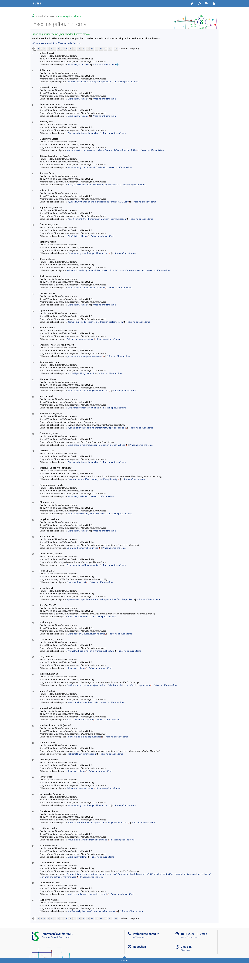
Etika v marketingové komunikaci (83, 133)
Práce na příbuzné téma (69, 16)
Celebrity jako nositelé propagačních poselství (89, 81)
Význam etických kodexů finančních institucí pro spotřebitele (97, 427)
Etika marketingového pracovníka (83, 565)
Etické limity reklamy (77, 236)
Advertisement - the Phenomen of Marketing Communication (97, 218)
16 (92, 48)
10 (65, 48)
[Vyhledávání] (199, 4)
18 (101, 48)
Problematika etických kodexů (81, 753)
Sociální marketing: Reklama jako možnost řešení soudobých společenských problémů (108, 685)
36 (116, 48)
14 (83, 48)
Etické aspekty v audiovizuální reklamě (86, 167)
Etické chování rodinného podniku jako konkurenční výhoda (96, 444)
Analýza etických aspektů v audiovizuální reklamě (91, 911)
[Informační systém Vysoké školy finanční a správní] (36, 3)
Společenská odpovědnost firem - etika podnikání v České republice (99, 599)
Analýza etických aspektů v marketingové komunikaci (93, 184)
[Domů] (192, 4)
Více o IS (186, 946)
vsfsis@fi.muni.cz (140, 937)
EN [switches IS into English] (206, 3)
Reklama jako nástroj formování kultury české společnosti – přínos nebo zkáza (105, 270)
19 (105, 48)
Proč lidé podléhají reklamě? (81, 373)
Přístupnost (185, 950)
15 (88, 48)
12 (74, 48)
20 (110, 48)
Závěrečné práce (46, 16)
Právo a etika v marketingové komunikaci (87, 839)
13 (79, 48)
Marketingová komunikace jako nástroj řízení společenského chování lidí (102, 150)
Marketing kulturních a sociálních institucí (87, 894)
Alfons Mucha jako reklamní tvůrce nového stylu (91, 650)
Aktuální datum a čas (189, 937)
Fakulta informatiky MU (60, 937)
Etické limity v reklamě (78, 64)
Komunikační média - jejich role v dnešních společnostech (95, 321)
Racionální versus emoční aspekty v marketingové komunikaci (97, 822)
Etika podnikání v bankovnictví (82, 702)
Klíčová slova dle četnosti (68, 43)
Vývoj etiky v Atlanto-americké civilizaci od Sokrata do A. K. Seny (98, 201)
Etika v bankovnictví (76, 582)
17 (96, 48)
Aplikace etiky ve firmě (78, 616)
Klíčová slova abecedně (43, 43)
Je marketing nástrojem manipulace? (85, 356)
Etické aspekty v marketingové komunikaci (88, 253)
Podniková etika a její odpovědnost (84, 736)
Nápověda (139, 946)
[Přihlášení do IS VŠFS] (213, 4)
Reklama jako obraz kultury (80, 339)
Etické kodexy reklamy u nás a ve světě (86, 513)
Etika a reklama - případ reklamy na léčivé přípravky (92, 479)
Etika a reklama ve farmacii (80, 719)
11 (70, 48)
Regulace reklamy (76, 668)
